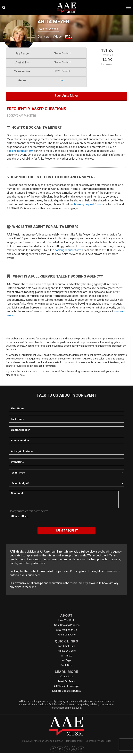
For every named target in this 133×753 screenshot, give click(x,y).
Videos (57, 36)
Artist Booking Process (66, 625)
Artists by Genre (67, 650)
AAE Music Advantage (66, 686)
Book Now (66, 665)
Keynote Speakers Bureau (66, 690)
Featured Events (67, 634)
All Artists (66, 655)
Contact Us (66, 676)
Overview (43, 36)
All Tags (66, 660)
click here (19, 374)
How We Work (66, 620)
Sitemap (90, 741)
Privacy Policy (103, 741)
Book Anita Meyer (66, 96)
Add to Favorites (48, 28)
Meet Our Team (66, 681)
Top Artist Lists (66, 646)
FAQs (68, 36)
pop (62, 80)
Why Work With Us (66, 629)
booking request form (20, 150)
